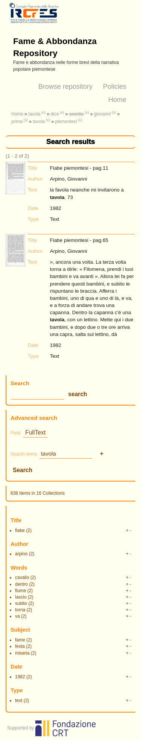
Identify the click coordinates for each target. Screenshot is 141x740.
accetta (76, 114)
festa (20, 646)
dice (55, 114)
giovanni (102, 114)
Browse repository (65, 86)
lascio (21, 597)
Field (15, 433)
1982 (20, 676)
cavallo (22, 577)
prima (17, 121)
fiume (20, 590)
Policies (114, 86)
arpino (21, 553)
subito (21, 603)
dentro (21, 584)
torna (20, 609)
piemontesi (66, 121)
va (17, 616)
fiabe (20, 530)
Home (117, 99)
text (18, 700)
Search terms (24, 454)
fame (20, 640)
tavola (34, 114)
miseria (22, 653)
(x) (43, 112)
